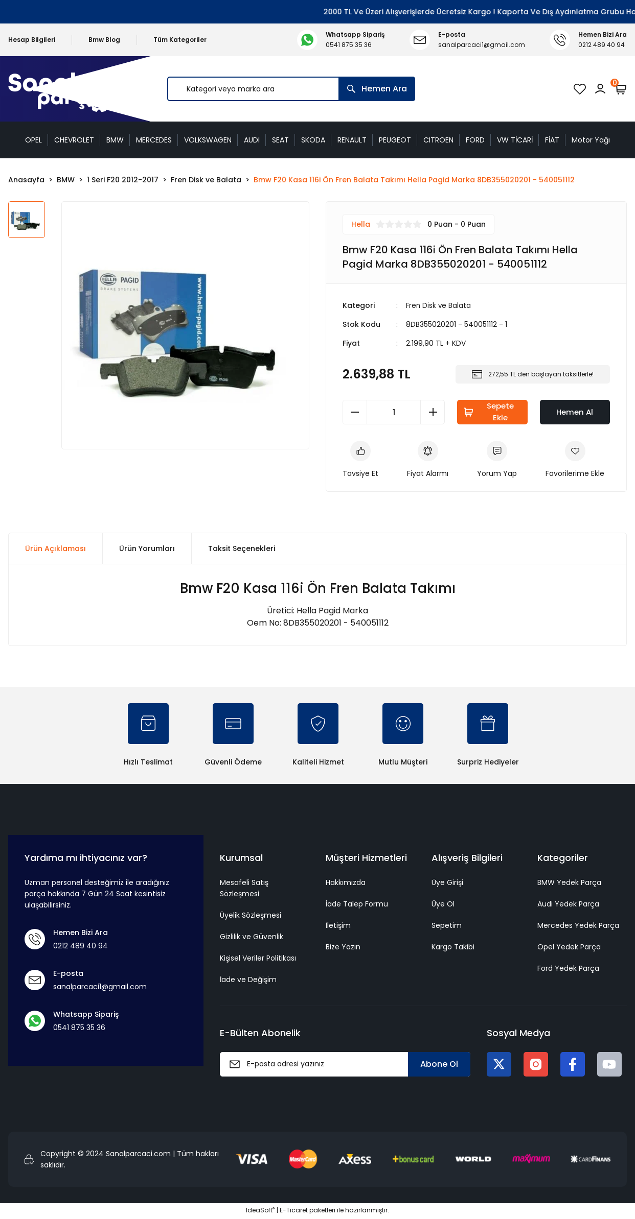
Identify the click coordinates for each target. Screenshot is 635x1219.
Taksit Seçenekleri (241, 550)
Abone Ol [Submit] (439, 1065)
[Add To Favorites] (575, 461)
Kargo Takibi (453, 948)
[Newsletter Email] (345, 1065)
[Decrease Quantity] (355, 412)
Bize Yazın (343, 948)
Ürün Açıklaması (55, 550)
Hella (360, 224)
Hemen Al (574, 412)
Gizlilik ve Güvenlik (251, 938)
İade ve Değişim (248, 980)
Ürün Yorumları (147, 550)
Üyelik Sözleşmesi (250, 916)
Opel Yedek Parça (569, 948)
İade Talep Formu (357, 905)
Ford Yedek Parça (568, 969)
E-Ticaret (294, 1211)
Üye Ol (443, 905)
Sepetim (447, 926)
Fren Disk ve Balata (439, 305)
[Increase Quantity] (432, 412)
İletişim (338, 926)
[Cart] (621, 89)
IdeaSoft (260, 1211)
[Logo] (64, 89)
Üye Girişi (447, 883)
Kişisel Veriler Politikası (258, 959)
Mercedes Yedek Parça (578, 926)
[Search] (291, 89)
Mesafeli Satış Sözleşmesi (244, 889)
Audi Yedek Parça (568, 905)
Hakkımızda (346, 883)
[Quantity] (394, 412)
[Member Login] (600, 89)
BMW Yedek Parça (569, 883)
